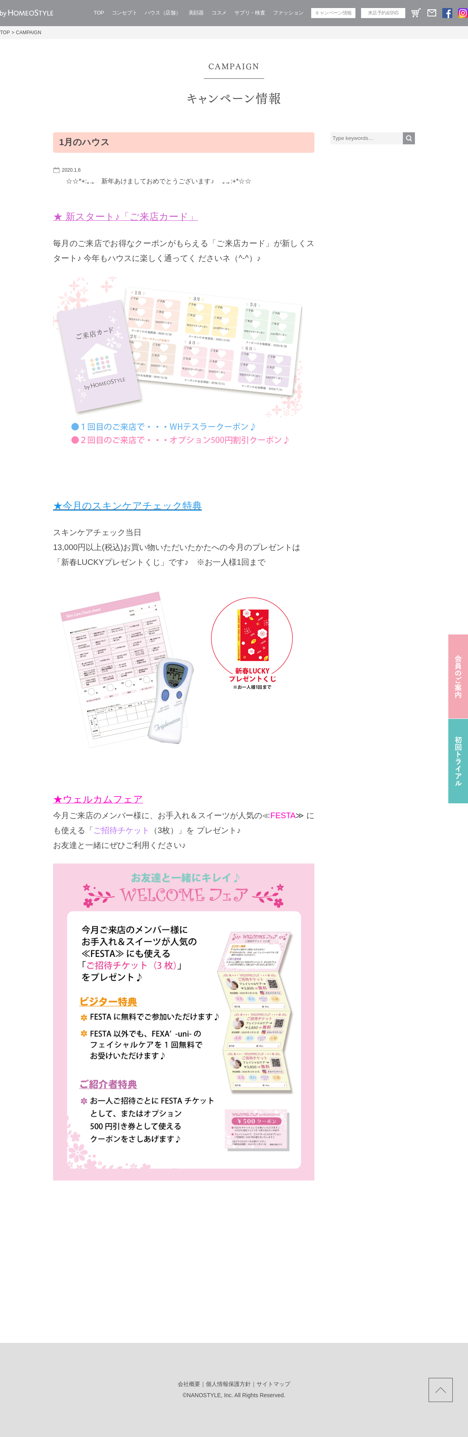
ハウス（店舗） (163, 13)
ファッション (288, 13)
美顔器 (196, 13)
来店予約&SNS (383, 13)
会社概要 (189, 1384)
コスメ (219, 13)
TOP (99, 13)
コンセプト (125, 13)
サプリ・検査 (249, 13)
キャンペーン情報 (333, 13)
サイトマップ (273, 1384)
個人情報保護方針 (228, 1384)
